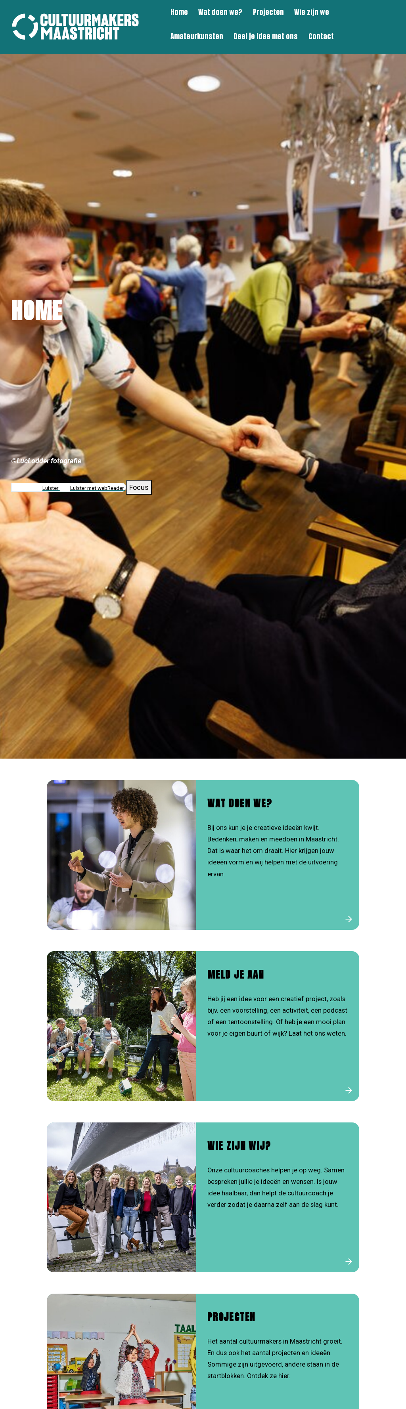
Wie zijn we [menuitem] (311, 12)
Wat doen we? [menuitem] (220, 12)
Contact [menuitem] (321, 36)
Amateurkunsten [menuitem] (196, 36)
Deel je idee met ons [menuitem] (266, 36)
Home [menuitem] (179, 12)
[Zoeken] (393, 25)
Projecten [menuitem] (268, 12)
